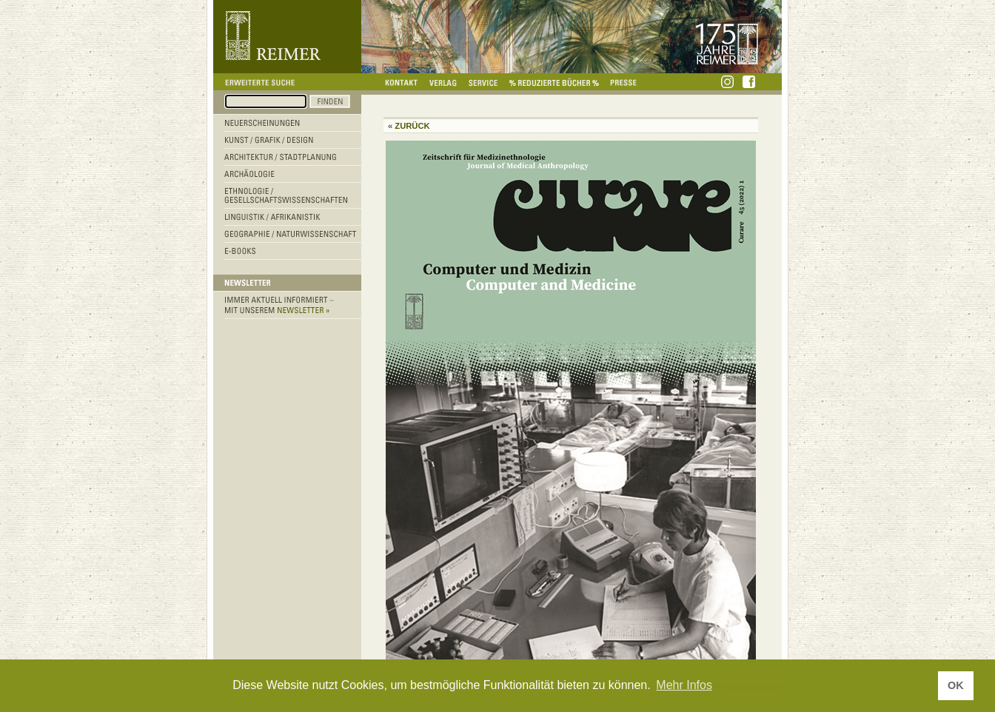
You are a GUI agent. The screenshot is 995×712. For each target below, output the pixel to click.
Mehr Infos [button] (684, 685)
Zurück (412, 125)
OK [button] (956, 685)
